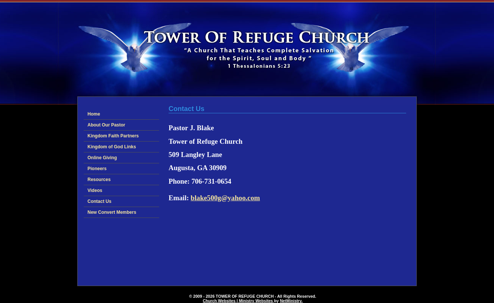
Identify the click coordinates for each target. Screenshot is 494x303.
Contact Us (99, 201)
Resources (98, 179)
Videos (94, 190)
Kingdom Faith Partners (113, 136)
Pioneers (97, 168)
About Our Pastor (106, 125)
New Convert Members (111, 212)
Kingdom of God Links (111, 146)
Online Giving (102, 157)
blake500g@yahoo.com (225, 198)
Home (93, 114)
